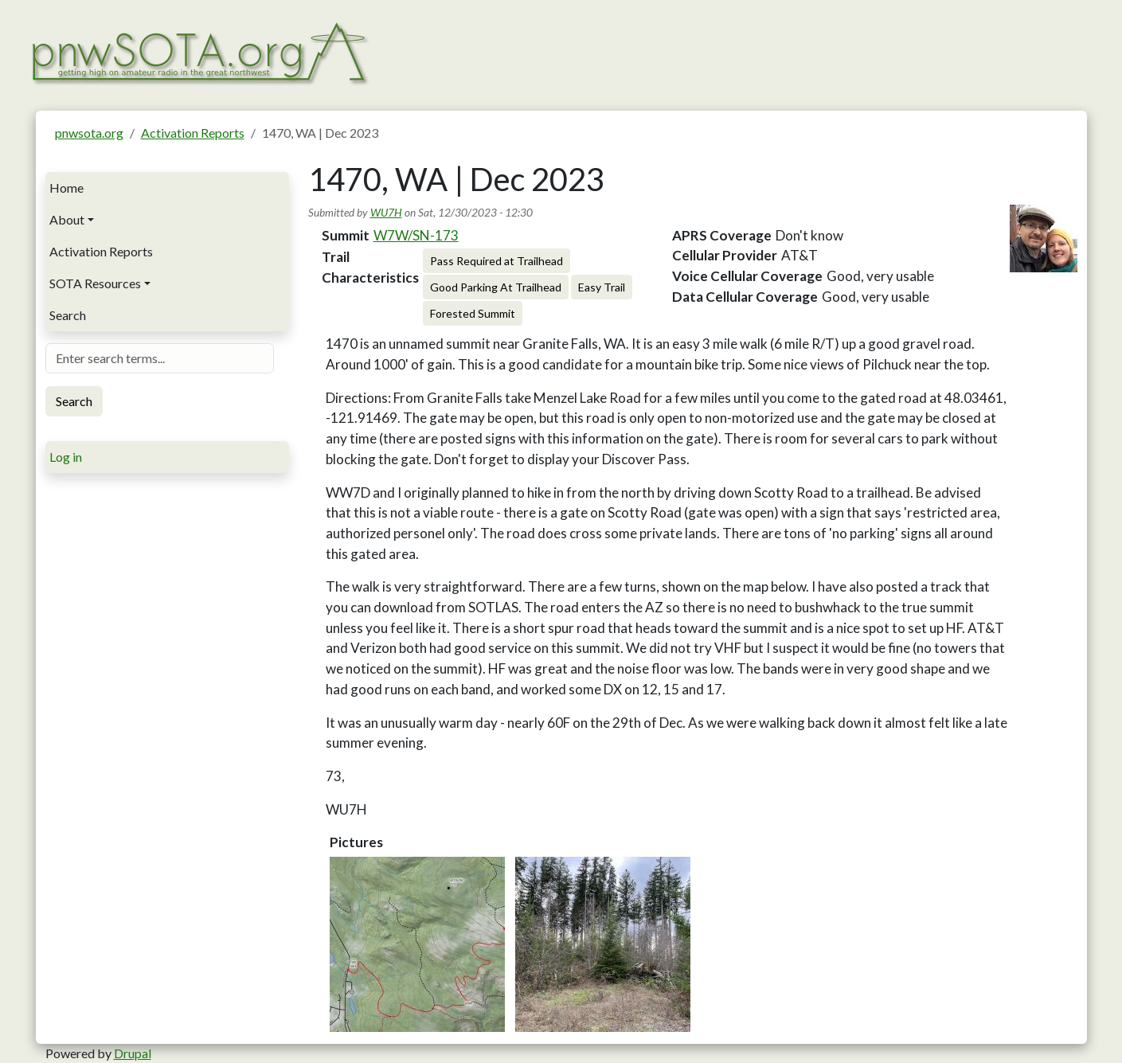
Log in (65, 456)
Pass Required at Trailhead (496, 261)
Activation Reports (192, 132)
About (66, 219)
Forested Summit (472, 313)
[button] (417, 944)
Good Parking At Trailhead (495, 287)
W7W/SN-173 (416, 235)
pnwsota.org (89, 132)
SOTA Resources (95, 283)
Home (66, 187)
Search (67, 314)
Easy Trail (601, 287)
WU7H (386, 212)
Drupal (132, 1053)
